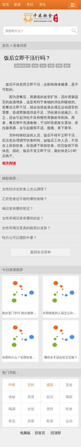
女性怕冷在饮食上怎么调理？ (24, 189)
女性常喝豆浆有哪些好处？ (23, 218)
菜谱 (17, 4)
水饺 (30, 409)
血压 (49, 397)
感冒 (49, 385)
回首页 (40, 433)
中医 (51, 65)
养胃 (59, 65)
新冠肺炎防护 (22, 65)
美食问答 (20, 45)
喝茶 (69, 397)
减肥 (67, 65)
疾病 (35, 65)
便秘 (11, 397)
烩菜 (49, 421)
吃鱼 (69, 409)
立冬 (43, 65)
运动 (69, 421)
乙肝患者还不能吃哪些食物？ (24, 199)
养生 (42, 4)
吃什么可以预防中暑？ (19, 237)
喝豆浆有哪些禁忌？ (17, 208)
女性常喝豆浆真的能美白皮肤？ (26, 228)
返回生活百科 (40, 252)
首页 (5, 4)
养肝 (49, 409)
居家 (30, 421)
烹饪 (30, 4)
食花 (11, 421)
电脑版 (25, 433)
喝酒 (11, 409)
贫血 (69, 385)
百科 (30, 385)
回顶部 (56, 433)
